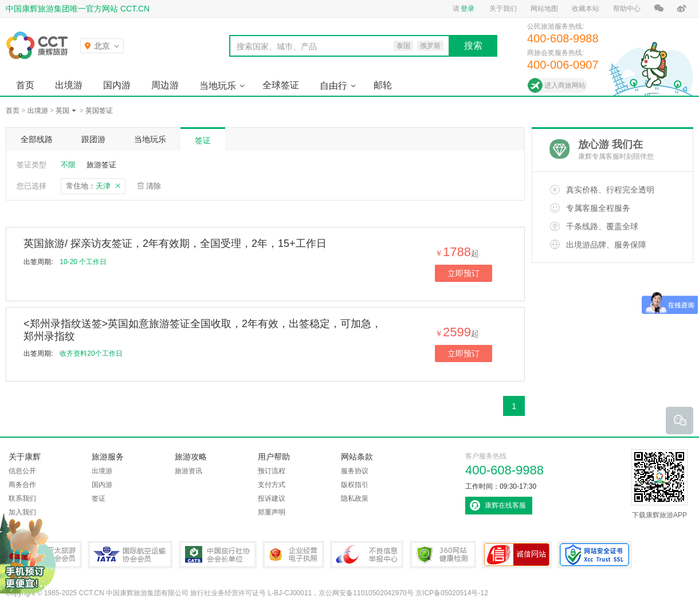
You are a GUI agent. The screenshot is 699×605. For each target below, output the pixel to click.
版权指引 (354, 485)
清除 (153, 186)
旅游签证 (101, 164)
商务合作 (22, 485)
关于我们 (503, 9)
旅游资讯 (188, 471)
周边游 (165, 85)
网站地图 (544, 9)
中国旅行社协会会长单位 (218, 554)
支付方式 (271, 485)
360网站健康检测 (443, 554)
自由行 (333, 86)
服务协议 (354, 471)
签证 (203, 140)
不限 (68, 164)
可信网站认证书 (517, 554)
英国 (62, 111)
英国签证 (99, 111)
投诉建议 (271, 498)
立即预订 (463, 273)
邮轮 (383, 85)
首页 (25, 85)
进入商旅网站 (565, 85)
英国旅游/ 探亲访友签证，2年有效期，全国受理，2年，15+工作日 (175, 243)
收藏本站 (585, 9)
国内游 (117, 85)
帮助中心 (627, 9)
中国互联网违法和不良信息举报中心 (366, 554)
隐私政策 (354, 498)
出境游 (69, 85)
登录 (467, 9)
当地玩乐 (217, 86)
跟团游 (93, 139)
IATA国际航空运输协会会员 (130, 554)
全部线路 (37, 139)
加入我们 (22, 512)
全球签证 (280, 85)
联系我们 (22, 498)
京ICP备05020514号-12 (451, 593)
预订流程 (271, 471)
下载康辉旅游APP (659, 484)
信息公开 (22, 471)
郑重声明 (271, 512)
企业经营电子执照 (293, 554)
